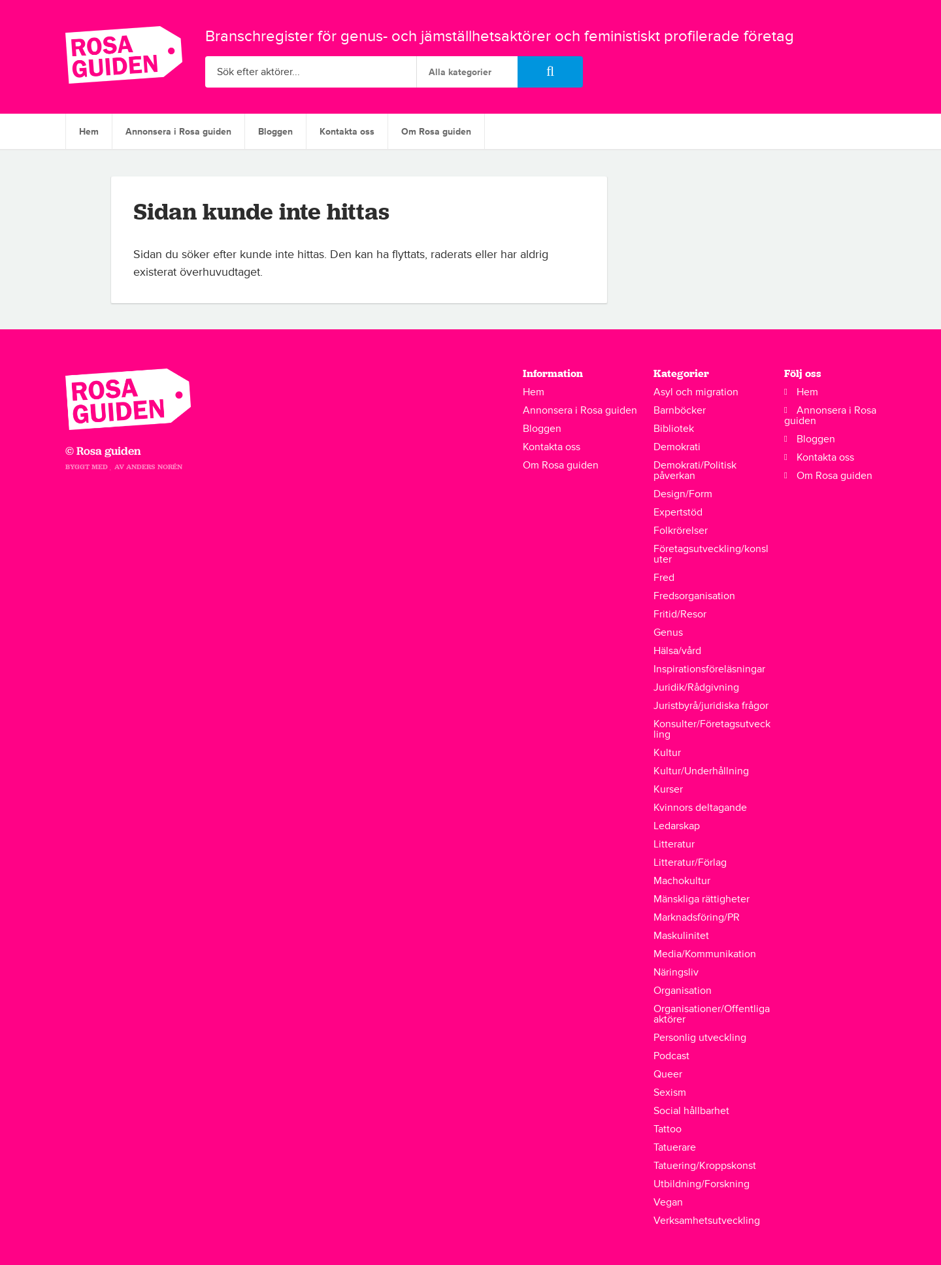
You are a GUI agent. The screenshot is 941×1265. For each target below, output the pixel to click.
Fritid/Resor (679, 614)
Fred (663, 577)
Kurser (668, 789)
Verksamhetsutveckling (706, 1220)
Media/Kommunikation (704, 954)
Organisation (682, 990)
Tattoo (667, 1129)
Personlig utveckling (699, 1037)
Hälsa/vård (677, 650)
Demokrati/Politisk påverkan (694, 470)
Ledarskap (676, 825)
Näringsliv (676, 972)
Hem (89, 131)
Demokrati (677, 446)
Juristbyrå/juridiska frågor (710, 705)
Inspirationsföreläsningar (709, 669)
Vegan (668, 1202)
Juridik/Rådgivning (696, 687)
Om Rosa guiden (436, 131)
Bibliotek (673, 428)
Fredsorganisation (694, 595)
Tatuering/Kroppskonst (704, 1165)
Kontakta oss (347, 131)
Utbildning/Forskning (701, 1184)
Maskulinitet (681, 935)
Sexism (669, 1092)
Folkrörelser (680, 530)
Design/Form (682, 494)
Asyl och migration (695, 392)
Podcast (671, 1055)
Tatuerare (674, 1147)
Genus (668, 632)
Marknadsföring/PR (696, 917)
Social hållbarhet (691, 1110)
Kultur (667, 752)
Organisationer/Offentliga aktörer (711, 1014)
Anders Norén (154, 467)
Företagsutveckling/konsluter (710, 554)
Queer (667, 1074)
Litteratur (674, 844)
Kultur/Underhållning (701, 771)
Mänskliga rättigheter (701, 899)
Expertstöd (677, 512)
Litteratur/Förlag (690, 862)
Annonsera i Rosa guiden (178, 131)
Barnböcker (679, 410)
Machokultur (681, 880)
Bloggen (275, 131)
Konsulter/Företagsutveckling (711, 729)
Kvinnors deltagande (700, 807)
